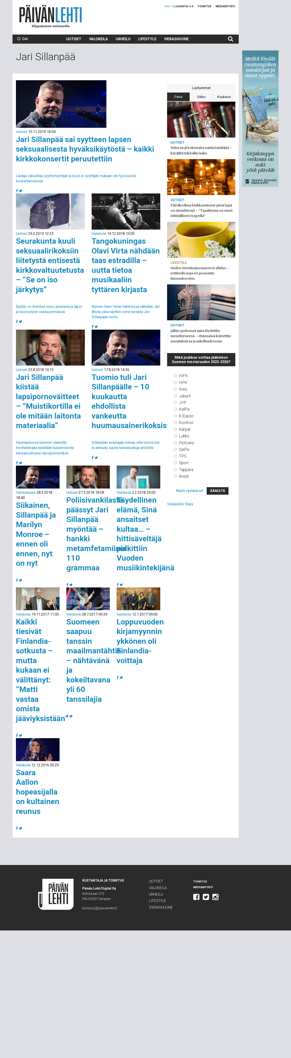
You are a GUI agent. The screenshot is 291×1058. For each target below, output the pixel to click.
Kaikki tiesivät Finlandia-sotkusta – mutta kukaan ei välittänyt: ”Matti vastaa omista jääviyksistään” (42, 670)
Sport (184, 462)
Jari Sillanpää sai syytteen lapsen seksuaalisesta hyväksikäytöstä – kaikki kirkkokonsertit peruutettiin (85, 149)
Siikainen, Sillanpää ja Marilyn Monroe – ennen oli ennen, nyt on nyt (36, 534)
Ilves (183, 389)
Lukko (184, 436)
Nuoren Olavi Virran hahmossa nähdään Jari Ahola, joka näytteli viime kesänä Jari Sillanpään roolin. (126, 311)
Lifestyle (147, 39)
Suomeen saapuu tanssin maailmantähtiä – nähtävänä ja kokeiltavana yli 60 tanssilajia (93, 660)
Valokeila (98, 39)
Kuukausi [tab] (224, 97)
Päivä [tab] (178, 97)
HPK (183, 382)
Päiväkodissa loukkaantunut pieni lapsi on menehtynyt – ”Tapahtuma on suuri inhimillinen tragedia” (201, 210)
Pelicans (186, 442)
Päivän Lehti (50, 16)
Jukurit (185, 396)
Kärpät (185, 429)
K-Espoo (186, 416)
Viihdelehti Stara (180, 504)
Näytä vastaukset (189, 491)
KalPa (184, 409)
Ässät (184, 476)
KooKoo (186, 422)
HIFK (183, 375)
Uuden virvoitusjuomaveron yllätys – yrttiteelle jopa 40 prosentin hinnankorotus (200, 273)
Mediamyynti (225, 6)
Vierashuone (176, 39)
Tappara (186, 469)
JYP (182, 402)
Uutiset (73, 39)
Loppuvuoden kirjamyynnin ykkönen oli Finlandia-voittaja (140, 641)
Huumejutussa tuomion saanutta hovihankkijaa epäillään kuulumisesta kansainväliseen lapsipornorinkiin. (45, 447)
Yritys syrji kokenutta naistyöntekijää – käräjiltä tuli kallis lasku (201, 150)
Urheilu (123, 39)
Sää (22, 39)
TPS (183, 456)
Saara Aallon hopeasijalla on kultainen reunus (37, 792)
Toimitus (204, 6)
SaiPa (184, 449)
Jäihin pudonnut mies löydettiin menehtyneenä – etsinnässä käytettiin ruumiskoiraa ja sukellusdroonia (201, 336)
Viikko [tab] (201, 97)
